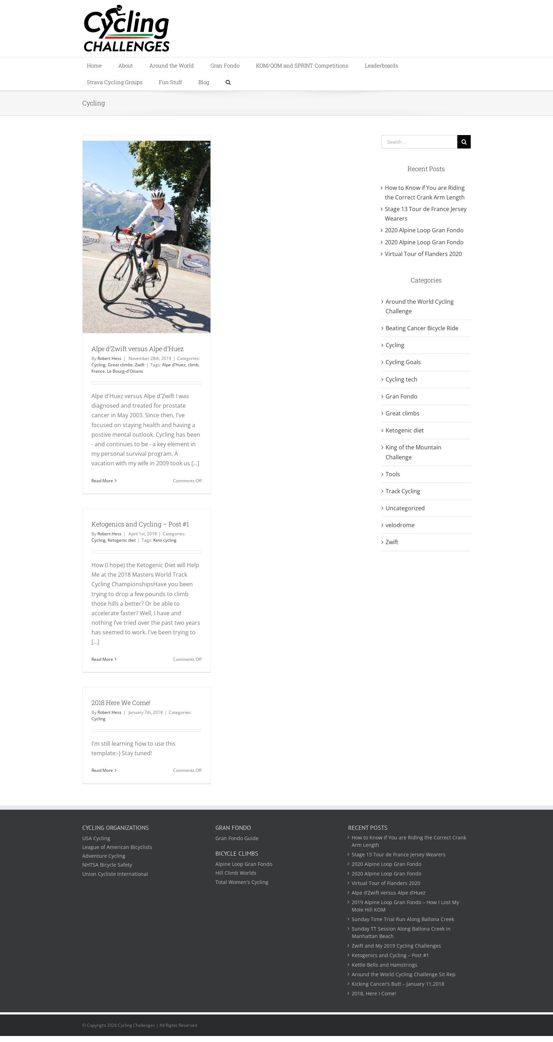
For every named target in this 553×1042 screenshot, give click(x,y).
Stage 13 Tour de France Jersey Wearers (399, 854)
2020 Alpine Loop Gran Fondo (424, 230)
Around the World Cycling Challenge (420, 306)
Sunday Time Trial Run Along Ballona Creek (403, 919)
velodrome (400, 525)
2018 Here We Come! (120, 702)
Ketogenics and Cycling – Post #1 (140, 524)
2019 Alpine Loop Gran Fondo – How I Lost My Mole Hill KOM (405, 906)
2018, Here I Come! (374, 993)
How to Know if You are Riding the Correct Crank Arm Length (409, 841)
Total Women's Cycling (241, 882)
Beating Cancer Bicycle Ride (422, 328)
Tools (393, 474)
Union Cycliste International (115, 874)
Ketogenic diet (122, 540)
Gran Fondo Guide (236, 838)
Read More (102, 481)
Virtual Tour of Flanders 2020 (423, 254)
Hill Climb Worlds (235, 872)
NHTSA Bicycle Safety (107, 864)
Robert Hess (109, 358)
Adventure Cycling (103, 855)
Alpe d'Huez (174, 365)
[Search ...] (419, 142)
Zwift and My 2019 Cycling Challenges (396, 945)
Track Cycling (403, 491)
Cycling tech (401, 379)
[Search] (228, 82)
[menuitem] (98, 65)
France (98, 371)
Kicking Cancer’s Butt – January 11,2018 (398, 983)
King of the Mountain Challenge (413, 452)
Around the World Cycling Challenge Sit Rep (404, 974)
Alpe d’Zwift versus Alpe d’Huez (137, 348)
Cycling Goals (403, 362)
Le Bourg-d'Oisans (125, 371)
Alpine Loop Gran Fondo (243, 864)
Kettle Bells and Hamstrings (384, 964)
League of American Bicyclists (117, 847)
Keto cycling (165, 540)
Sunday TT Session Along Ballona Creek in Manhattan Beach (401, 932)
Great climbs (120, 365)
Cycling (98, 365)
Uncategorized (405, 508)
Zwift (139, 365)
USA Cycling (96, 838)
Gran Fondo (401, 396)
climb (193, 365)
